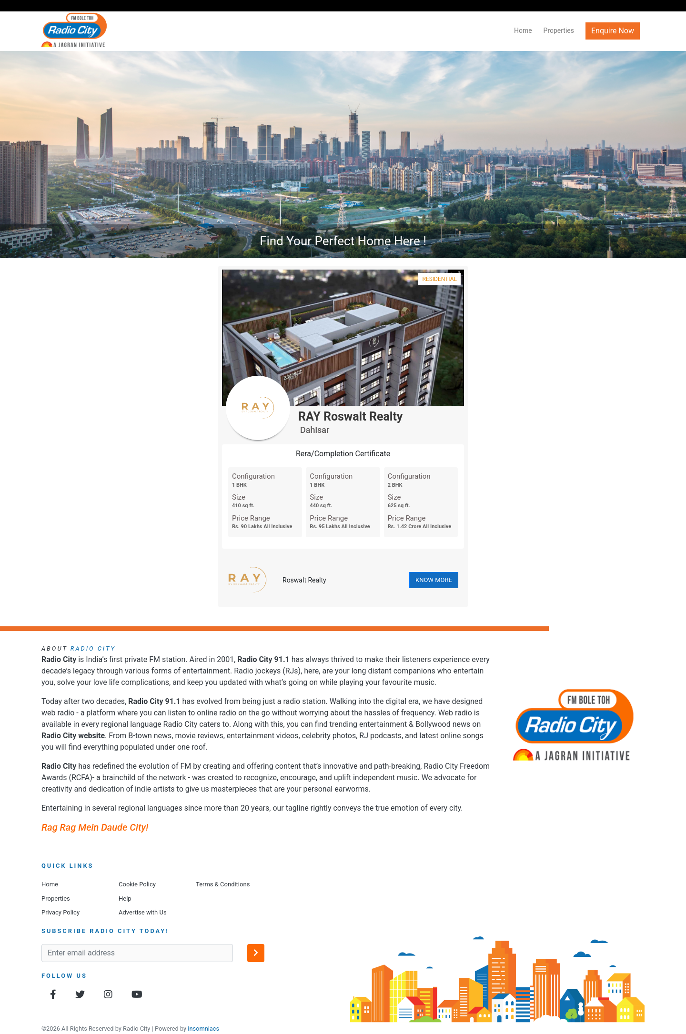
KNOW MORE (433, 579)
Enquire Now (612, 30)
